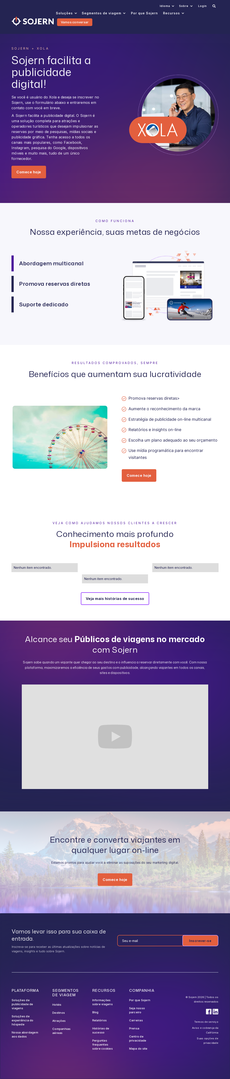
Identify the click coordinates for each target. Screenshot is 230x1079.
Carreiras (136, 1020)
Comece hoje (28, 172)
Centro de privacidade (137, 1038)
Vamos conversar (75, 22)
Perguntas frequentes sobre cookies (102, 1044)
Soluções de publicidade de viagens (22, 1004)
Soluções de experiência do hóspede (22, 1020)
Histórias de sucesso (100, 1030)
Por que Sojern (139, 1000)
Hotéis (57, 1004)
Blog (95, 1012)
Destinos (58, 1012)
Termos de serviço (206, 1021)
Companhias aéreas (61, 1031)
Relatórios (99, 1020)
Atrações (59, 1020)
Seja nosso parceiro (137, 1010)
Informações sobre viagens (102, 1002)
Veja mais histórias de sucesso (115, 598)
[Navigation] (32, 21)
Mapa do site (138, 1048)
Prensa (134, 1028)
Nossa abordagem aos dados (25, 1034)
